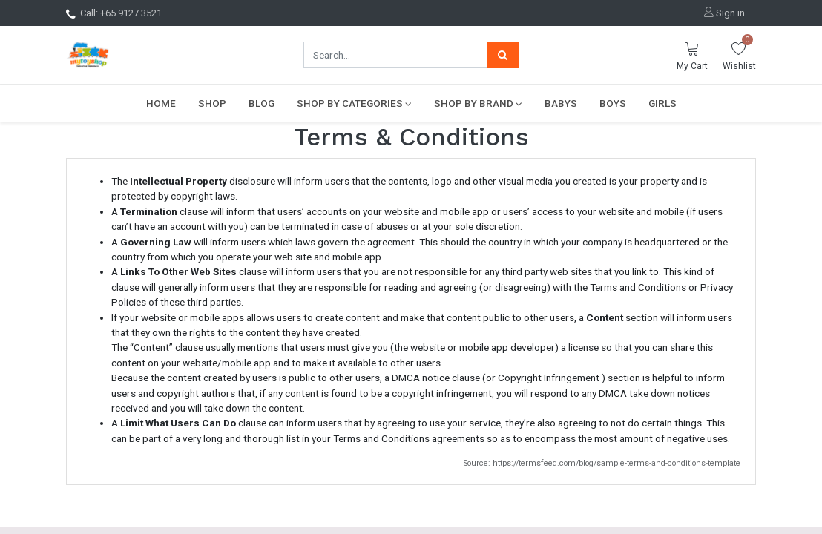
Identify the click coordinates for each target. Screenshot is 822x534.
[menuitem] (161, 103)
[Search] (503, 55)
